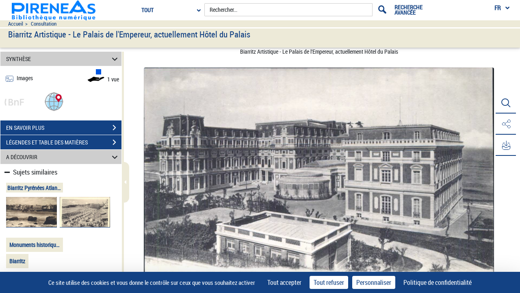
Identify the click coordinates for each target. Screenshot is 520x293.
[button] (54, 101)
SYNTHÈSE (63, 59)
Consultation (43, 23)
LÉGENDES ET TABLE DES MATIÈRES (63, 142)
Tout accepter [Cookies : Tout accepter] (284, 282)
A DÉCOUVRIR (63, 157)
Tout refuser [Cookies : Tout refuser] (329, 282)
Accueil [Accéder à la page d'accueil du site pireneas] (15, 23)
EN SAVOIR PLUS (63, 127)
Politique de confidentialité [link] (437, 282)
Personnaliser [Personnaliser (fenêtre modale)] (373, 282)
